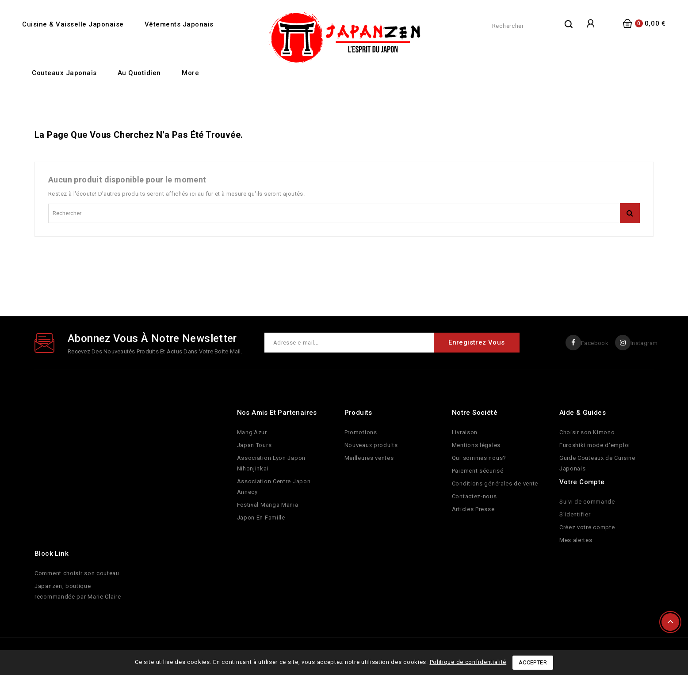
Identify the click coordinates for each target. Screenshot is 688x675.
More (190, 73)
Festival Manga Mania (267, 504)
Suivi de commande (587, 501)
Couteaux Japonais (64, 73)
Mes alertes (575, 540)
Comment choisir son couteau (76, 573)
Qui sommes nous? (479, 458)
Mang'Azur (252, 432)
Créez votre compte (587, 527)
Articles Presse (473, 509)
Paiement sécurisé (478, 470)
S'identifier (574, 514)
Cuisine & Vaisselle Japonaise (73, 24)
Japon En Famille (261, 517)
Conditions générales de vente (495, 483)
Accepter (533, 662)
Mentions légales (476, 445)
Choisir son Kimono (587, 432)
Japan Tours (254, 445)
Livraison (465, 432)
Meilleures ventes (369, 458)
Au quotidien (139, 73)
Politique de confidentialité (468, 662)
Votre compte (582, 482)
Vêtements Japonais (179, 24)
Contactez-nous (474, 496)
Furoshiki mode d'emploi (594, 445)
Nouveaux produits (371, 445)
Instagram (643, 343)
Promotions (360, 432)
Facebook (594, 343)
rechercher (569, 24)
